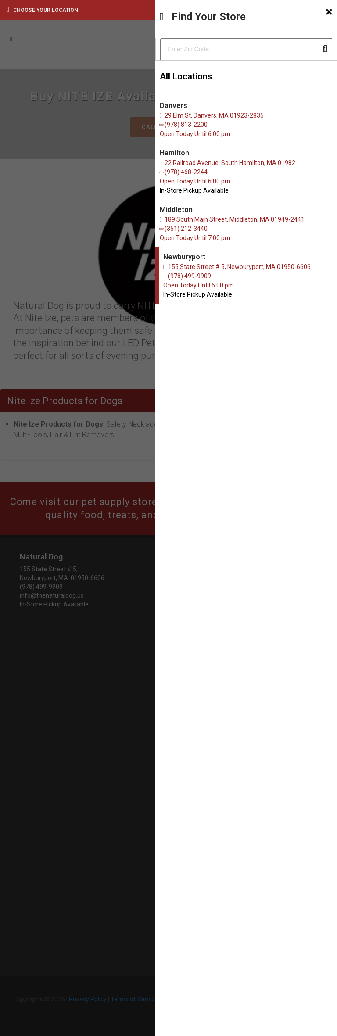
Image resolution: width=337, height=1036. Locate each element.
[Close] (329, 11)
